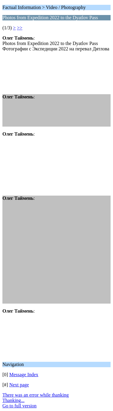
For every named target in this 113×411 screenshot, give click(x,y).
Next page (19, 384)
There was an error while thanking (35, 395)
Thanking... (13, 400)
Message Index (23, 374)
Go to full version (19, 405)
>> (19, 27)
